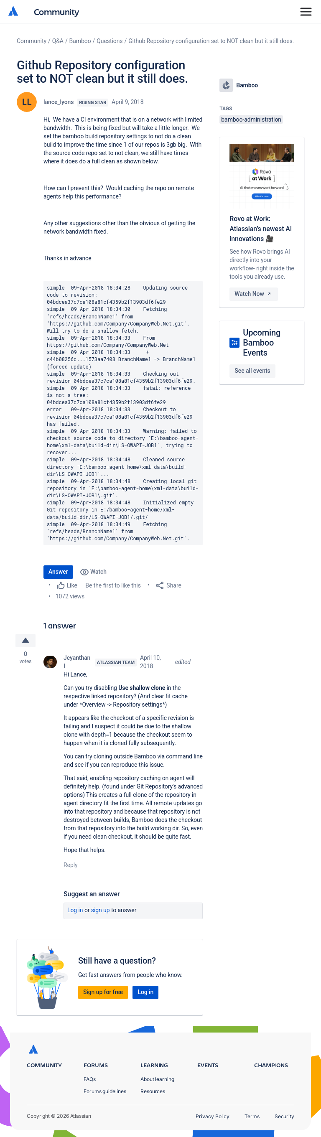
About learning (157, 1079)
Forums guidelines (105, 1091)
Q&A (58, 41)
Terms (252, 1116)
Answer (58, 571)
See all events (252, 370)
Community (56, 11)
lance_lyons (58, 102)
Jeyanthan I (77, 662)
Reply (71, 865)
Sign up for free (103, 992)
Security (284, 1116)
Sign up (100, 910)
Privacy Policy (212, 1116)
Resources (152, 1091)
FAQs (90, 1079)
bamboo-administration (251, 119)
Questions (109, 41)
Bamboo (80, 41)
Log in (75, 910)
